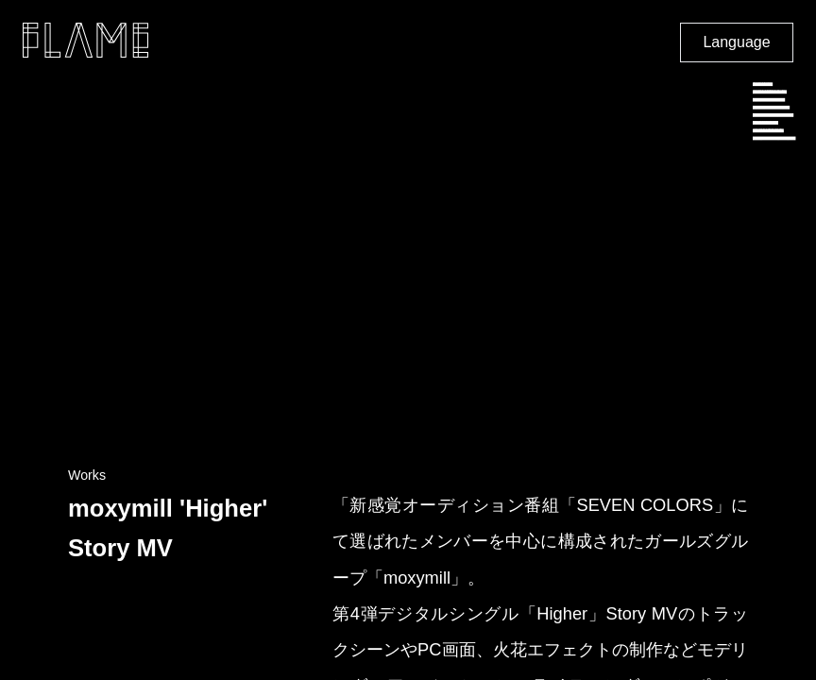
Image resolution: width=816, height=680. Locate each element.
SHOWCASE (771, 108)
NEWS (763, 84)
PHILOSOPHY (772, 115)
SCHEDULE (769, 92)
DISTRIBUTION (774, 138)
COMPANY (769, 100)
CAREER (765, 123)
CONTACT (768, 130)
